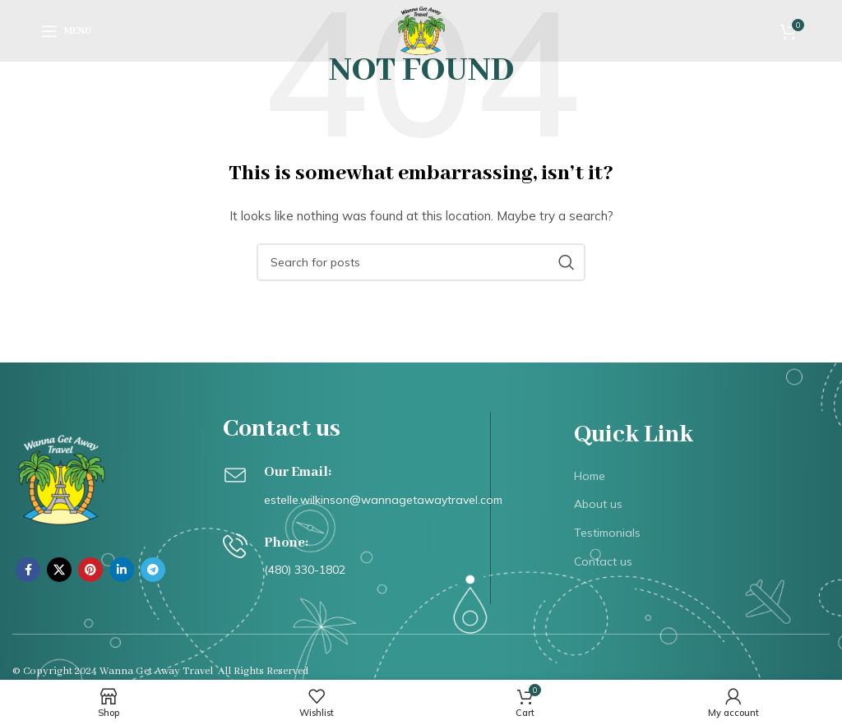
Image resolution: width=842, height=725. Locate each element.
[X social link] (59, 569)
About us (598, 503)
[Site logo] (421, 29)
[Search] (421, 262)
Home (589, 476)
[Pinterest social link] (90, 569)
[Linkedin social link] (121, 569)
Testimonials (607, 532)
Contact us (603, 561)
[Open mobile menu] (66, 31)
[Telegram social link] (153, 569)
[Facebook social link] (28, 569)
